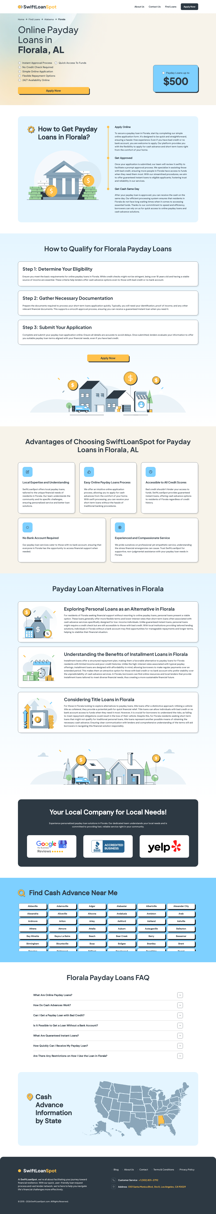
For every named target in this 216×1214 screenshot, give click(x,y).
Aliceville (62, 913)
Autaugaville (151, 928)
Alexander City (181, 906)
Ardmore (32, 921)
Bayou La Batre (62, 936)
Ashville (181, 921)
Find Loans (170, 6)
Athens (32, 928)
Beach (92, 936)
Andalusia (122, 913)
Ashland (151, 921)
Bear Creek (121, 936)
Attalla (92, 928)
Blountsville (62, 943)
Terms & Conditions (164, 1169)
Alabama (49, 19)
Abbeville (33, 906)
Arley (92, 921)
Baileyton (181, 928)
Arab (181, 913)
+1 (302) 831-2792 (148, 1180)
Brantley (151, 943)
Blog (116, 1169)
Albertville (151, 906)
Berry (151, 936)
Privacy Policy (187, 1169)
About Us (139, 6)
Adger (92, 906)
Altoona (92, 913)
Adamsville (62, 906)
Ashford (122, 921)
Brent (181, 943)
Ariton (62, 921)
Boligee (122, 943)
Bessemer (181, 936)
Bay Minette (33, 936)
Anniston (151, 913)
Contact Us (155, 6)
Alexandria (32, 913)
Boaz (92, 943)
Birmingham (32, 943)
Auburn (121, 928)
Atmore (62, 928)
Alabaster (122, 906)
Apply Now (189, 6)
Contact (143, 1169)
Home (21, 19)
